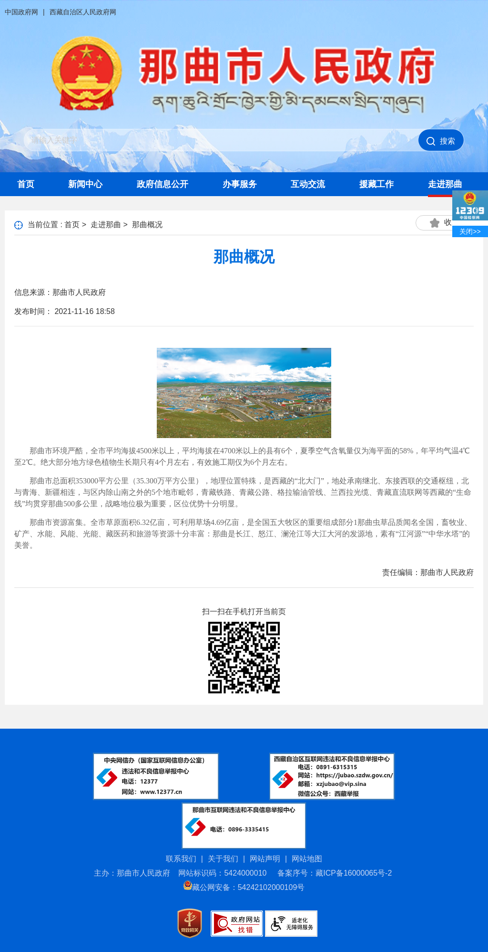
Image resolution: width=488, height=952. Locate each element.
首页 (25, 184)
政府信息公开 (162, 184)
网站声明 (265, 859)
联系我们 (181, 859)
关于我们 (223, 859)
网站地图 (307, 859)
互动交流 (308, 184)
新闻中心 (85, 184)
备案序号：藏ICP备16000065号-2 (334, 873)
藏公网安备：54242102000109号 (244, 887)
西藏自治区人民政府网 (83, 12)
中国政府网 (21, 12)
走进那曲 (445, 184)
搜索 (441, 141)
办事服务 (240, 184)
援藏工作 (376, 184)
